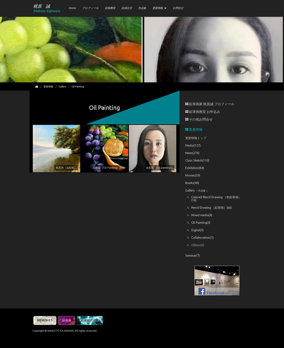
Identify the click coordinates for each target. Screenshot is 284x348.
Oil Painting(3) (200, 222)
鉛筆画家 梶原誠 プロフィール (209, 104)
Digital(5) (197, 230)
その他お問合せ (199, 119)
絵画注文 (127, 8)
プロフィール (90, 8)
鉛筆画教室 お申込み (202, 111)
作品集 (142, 8)
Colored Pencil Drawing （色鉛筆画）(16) (216, 198)
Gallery (62, 86)
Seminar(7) (192, 255)
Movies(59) (192, 175)
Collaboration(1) (202, 237)
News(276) (192, 153)
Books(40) (192, 183)
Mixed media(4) (201, 215)
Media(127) (193, 145)
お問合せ (178, 8)
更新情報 (157, 8)
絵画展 (66, 320)
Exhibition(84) (194, 168)
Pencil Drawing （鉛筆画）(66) (211, 207)
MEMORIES (44, 320)
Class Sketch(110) (197, 160)
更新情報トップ (195, 138)
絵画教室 (110, 8)
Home (72, 8)
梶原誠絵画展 (90, 320)
